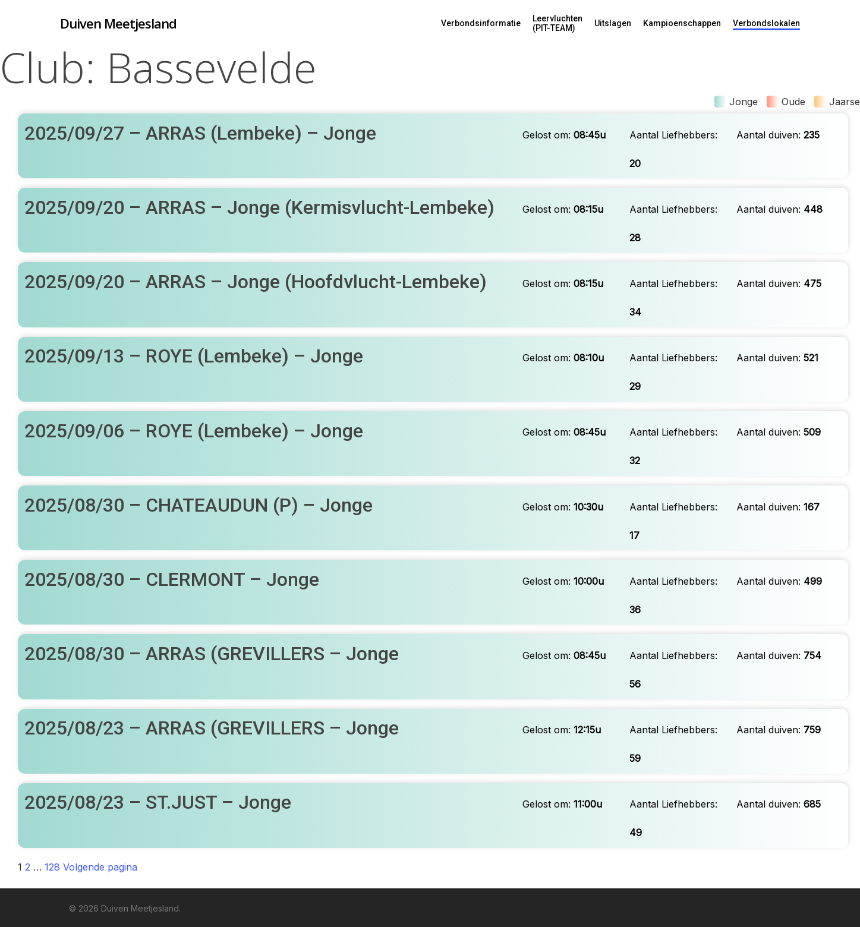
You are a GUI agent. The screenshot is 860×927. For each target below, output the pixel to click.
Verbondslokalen (766, 23)
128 (52, 867)
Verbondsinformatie (481, 23)
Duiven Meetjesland (118, 23)
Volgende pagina (100, 867)
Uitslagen (612, 23)
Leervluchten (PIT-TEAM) (557, 23)
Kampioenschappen (682, 23)
